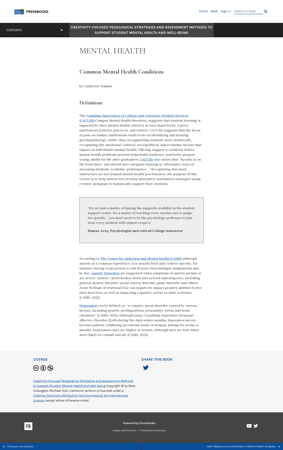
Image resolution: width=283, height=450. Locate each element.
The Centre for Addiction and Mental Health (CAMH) (141, 258)
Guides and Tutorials (124, 430)
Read (214, 11)
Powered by (139, 423)
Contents (34, 30)
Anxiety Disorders (106, 273)
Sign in (226, 11)
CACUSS (146, 159)
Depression (88, 305)
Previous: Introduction (18, 446)
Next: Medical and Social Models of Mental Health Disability (243, 446)
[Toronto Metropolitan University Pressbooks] (32, 11)
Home (203, 11)
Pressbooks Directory (153, 430)
